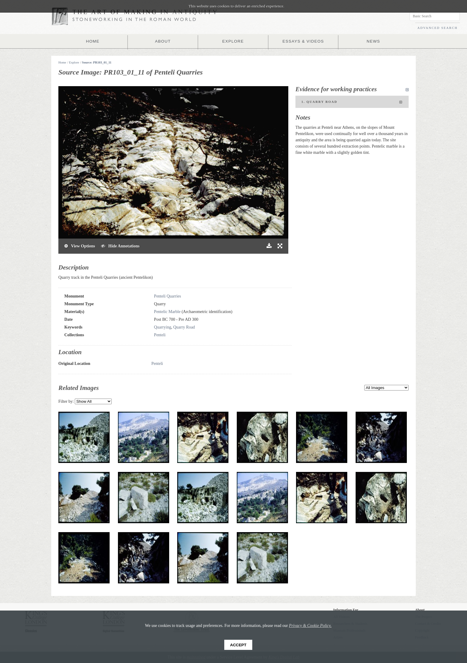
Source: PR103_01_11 (96, 62)
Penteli (160, 335)
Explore (74, 62)
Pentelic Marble (167, 311)
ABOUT (163, 41)
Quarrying (162, 327)
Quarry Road (184, 327)
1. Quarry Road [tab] (352, 102)
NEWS (372, 41)
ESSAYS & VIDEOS (302, 41)
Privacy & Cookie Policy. (310, 625)
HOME (94, 41)
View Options (79, 246)
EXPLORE (233, 41)
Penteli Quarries (167, 296)
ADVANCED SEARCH (437, 28)
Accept (238, 645)
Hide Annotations (120, 246)
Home (62, 62)
